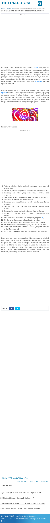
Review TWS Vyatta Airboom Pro (15, 478)
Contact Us (11, 519)
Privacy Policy (35, 519)
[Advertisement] (25, 41)
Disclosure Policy (22, 519)
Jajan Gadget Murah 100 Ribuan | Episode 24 (20, 492)
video (36, 68)
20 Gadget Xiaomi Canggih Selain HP (17, 498)
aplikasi (4, 93)
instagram (39, 81)
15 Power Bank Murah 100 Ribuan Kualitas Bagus (22, 503)
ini (42, 218)
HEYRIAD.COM (16, 3)
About (3, 519)
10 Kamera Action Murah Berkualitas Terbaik (20, 509)
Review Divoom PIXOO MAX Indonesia (32, 481)
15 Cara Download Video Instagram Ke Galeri (22, 11)
